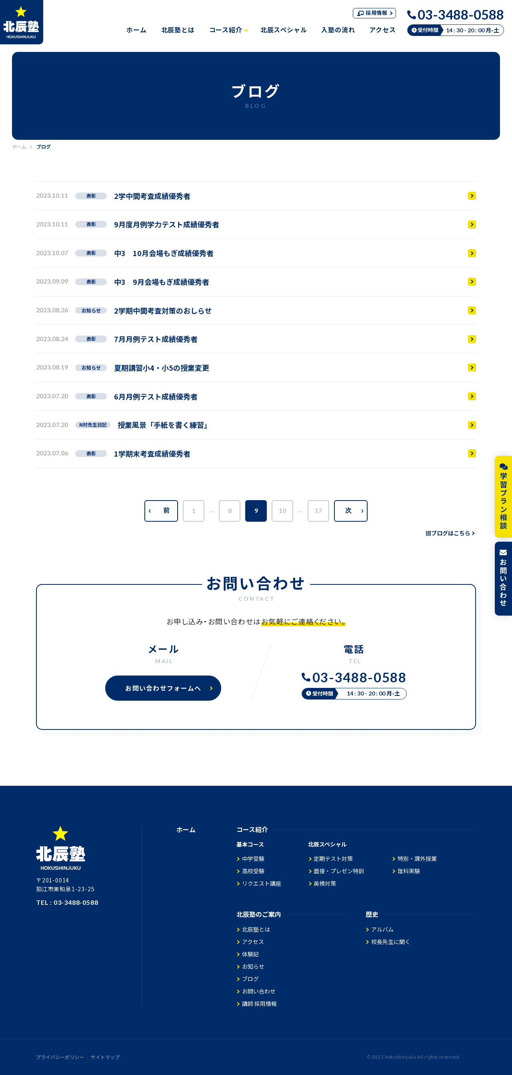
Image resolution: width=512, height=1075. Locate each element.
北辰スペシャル (283, 29)
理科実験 (409, 871)
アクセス (382, 29)
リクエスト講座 (261, 883)
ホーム (136, 29)
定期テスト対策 (333, 858)
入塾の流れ (338, 29)
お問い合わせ (259, 991)
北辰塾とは (178, 29)
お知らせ (253, 966)
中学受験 (253, 858)
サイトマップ (105, 1057)
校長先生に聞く (390, 942)
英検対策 (325, 883)
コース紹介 (228, 29)
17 (318, 510)
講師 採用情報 (259, 1003)
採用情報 (375, 12)
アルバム (382, 929)
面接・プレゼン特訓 (339, 871)
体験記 (250, 954)
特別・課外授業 (417, 858)
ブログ (250, 979)
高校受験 (253, 871)
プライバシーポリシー (60, 1057)
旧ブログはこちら (450, 533)
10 (282, 510)
